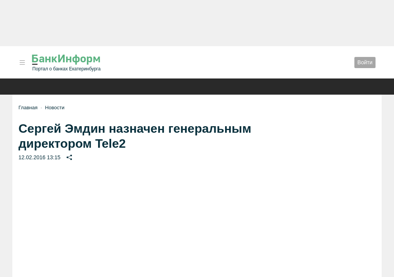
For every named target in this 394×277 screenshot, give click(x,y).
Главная (27, 107)
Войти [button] (364, 62)
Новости (54, 107)
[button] (22, 62)
